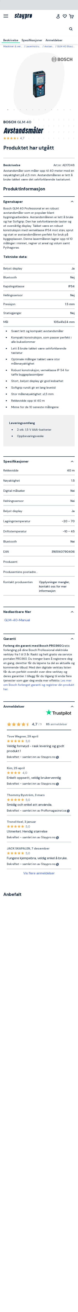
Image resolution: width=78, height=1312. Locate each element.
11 (70, 110)
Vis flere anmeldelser (39, 873)
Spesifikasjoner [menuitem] (32, 40)
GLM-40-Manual (17, 620)
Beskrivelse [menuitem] (10, 40)
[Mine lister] (65, 16)
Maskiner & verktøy (14, 46)
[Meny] (7, 16)
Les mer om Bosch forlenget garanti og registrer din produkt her (38, 685)
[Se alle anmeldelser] (13, 138)
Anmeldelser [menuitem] (54, 40)
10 (64, 110)
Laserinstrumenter (37, 46)
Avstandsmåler (53, 46)
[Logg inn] (58, 16)
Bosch (9, 122)
